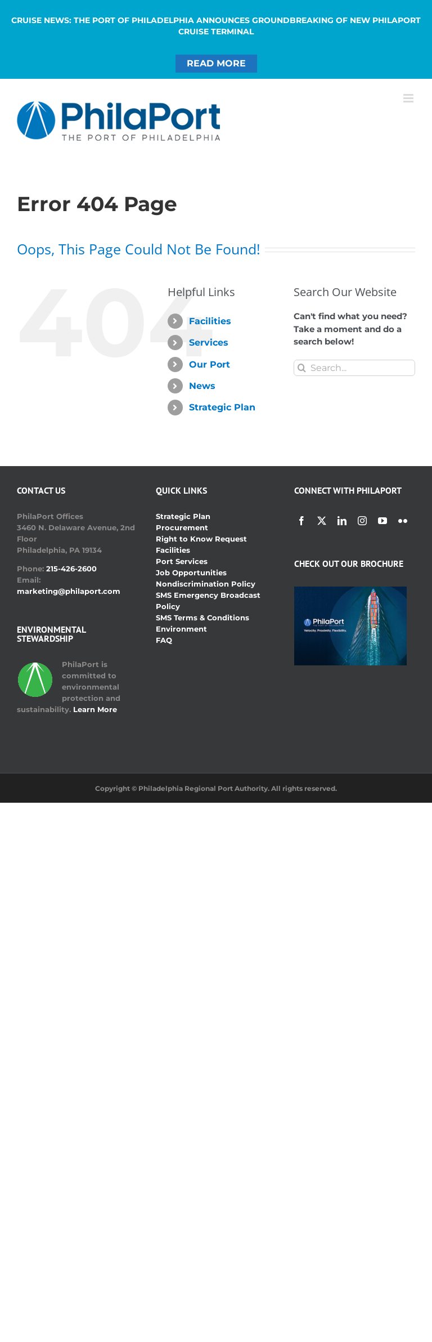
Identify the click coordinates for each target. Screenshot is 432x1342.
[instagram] (362, 520)
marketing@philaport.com (68, 591)
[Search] (302, 368)
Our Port (209, 364)
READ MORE (216, 63)
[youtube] (382, 520)
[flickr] (402, 520)
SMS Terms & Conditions (202, 617)
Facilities (210, 321)
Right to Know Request (201, 538)
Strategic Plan (222, 407)
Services (208, 342)
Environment (181, 628)
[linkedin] (342, 520)
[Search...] (354, 368)
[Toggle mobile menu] (409, 98)
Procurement (182, 527)
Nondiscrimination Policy (205, 583)
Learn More (95, 709)
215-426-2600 (71, 568)
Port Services (182, 561)
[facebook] (301, 520)
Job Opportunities (191, 572)
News (202, 386)
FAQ (164, 640)
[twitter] (321, 520)
